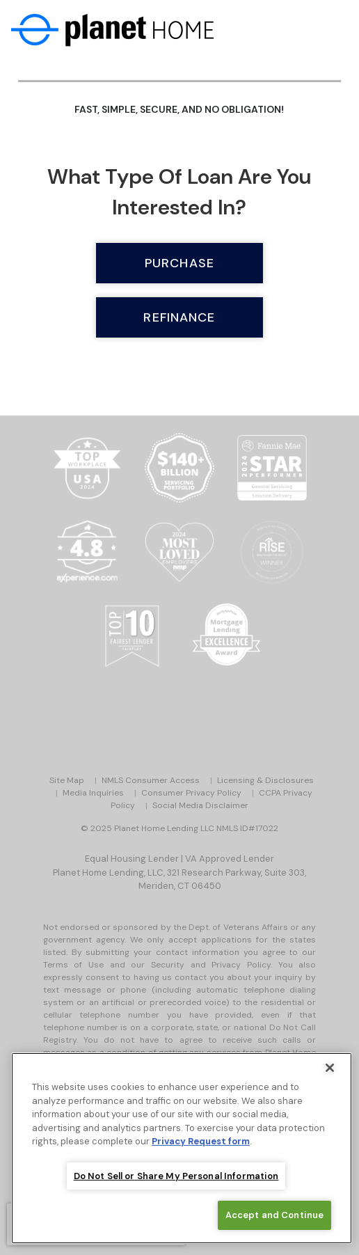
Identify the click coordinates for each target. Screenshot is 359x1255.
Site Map (66, 780)
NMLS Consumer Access (151, 780)
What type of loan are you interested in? (179, 192)
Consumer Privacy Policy (191, 792)
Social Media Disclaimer (200, 805)
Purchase (179, 263)
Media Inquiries (93, 792)
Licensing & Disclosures (265, 780)
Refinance (179, 317)
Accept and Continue (274, 1216)
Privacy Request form (201, 1142)
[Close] (329, 1068)
